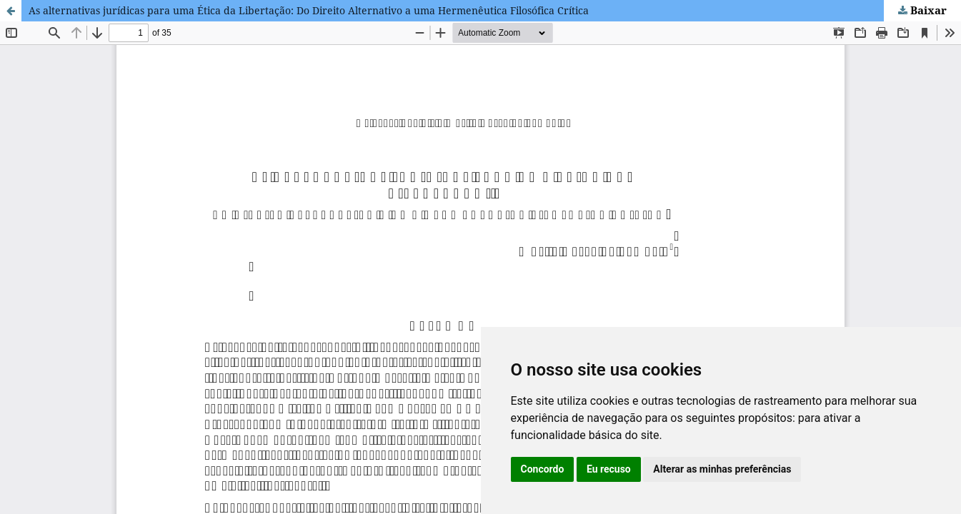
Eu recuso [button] (609, 469)
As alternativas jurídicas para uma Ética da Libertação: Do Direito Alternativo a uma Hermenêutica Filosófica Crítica (309, 10)
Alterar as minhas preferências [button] (722, 469)
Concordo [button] (542, 469)
